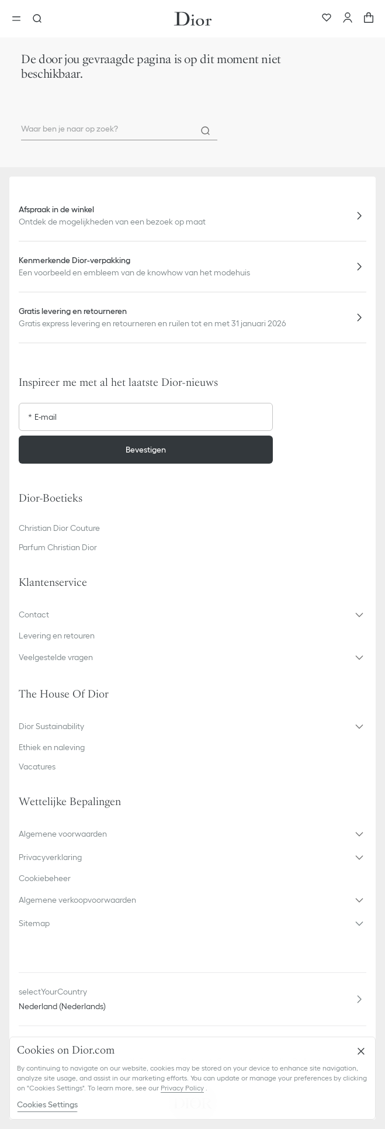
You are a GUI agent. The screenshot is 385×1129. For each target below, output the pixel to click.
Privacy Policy (182, 1088)
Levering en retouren (57, 635)
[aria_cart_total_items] (369, 19)
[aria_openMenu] (19, 18)
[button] (192, 614)
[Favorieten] (327, 19)
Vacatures (37, 766)
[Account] (348, 19)
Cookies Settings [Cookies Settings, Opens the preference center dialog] (47, 1104)
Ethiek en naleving (52, 747)
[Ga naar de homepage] (193, 19)
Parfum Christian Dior (58, 547)
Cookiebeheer (45, 878)
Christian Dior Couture (59, 528)
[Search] (205, 131)
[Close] (361, 1051)
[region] (192, 1078)
